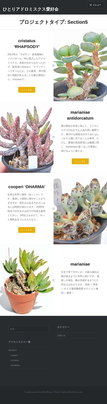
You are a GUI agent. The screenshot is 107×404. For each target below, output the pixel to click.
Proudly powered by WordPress (38, 392)
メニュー (97, 5)
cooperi (14, 355)
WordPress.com (75, 392)
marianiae (15, 365)
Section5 (12, 350)
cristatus (15, 360)
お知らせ (61, 335)
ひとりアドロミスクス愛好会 (31, 9)
